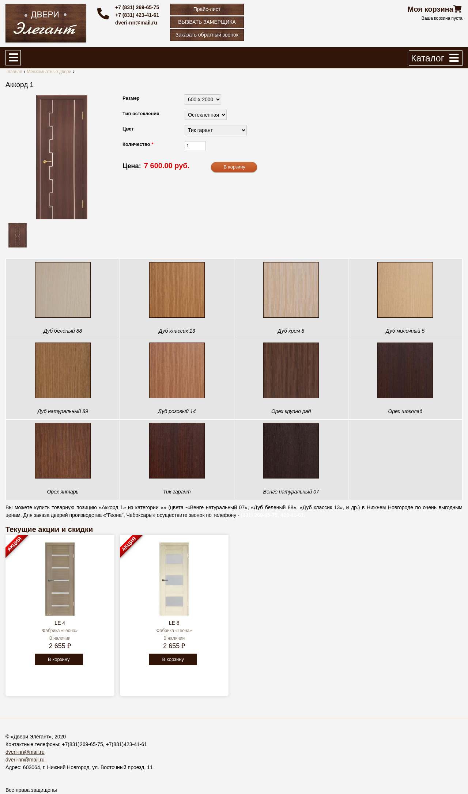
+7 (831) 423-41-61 (137, 15)
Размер (131, 98)
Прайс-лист (207, 9)
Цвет (128, 129)
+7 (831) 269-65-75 (137, 7)
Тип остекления (140, 113)
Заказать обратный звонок (207, 35)
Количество (137, 144)
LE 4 (59, 623)
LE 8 (174, 623)
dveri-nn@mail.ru (136, 23)
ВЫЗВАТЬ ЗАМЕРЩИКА (207, 22)
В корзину (58, 659)
